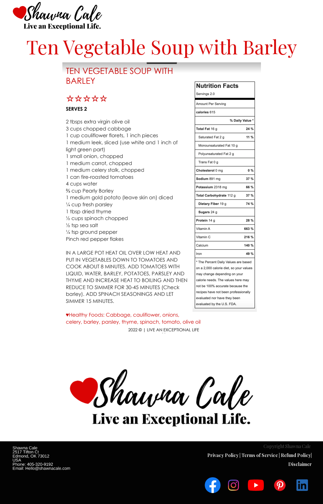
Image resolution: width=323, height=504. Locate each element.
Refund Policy (296, 455)
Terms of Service (260, 455)
